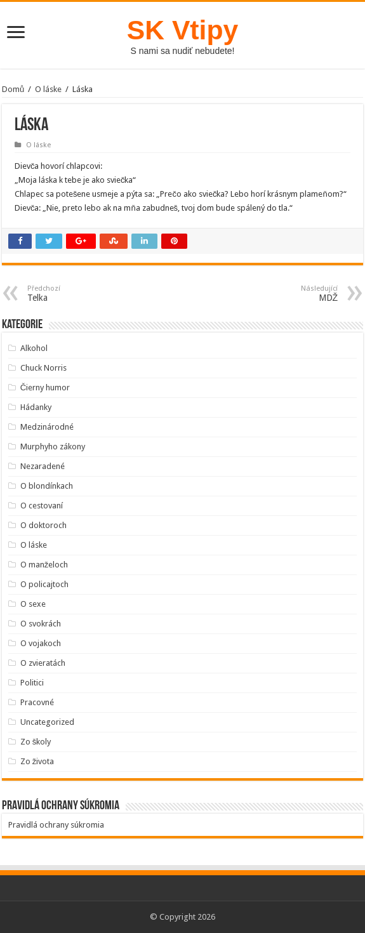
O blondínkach (46, 486)
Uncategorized (47, 722)
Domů (13, 89)
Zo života (37, 761)
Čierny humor (45, 387)
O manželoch (44, 564)
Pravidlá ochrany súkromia (56, 825)
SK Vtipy (182, 30)
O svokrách (40, 623)
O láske (48, 89)
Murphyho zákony (52, 446)
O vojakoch (40, 643)
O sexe (33, 604)
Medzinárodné (47, 427)
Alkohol (34, 348)
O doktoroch (43, 525)
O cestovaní (41, 505)
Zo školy (35, 741)
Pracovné (37, 702)
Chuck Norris (43, 368)
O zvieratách (42, 663)
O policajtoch (44, 584)
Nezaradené (42, 466)
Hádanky (35, 407)
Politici (32, 682)
